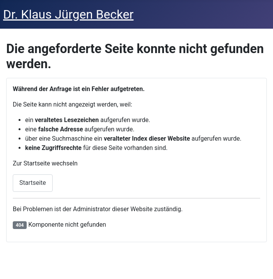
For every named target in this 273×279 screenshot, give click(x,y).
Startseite (32, 182)
